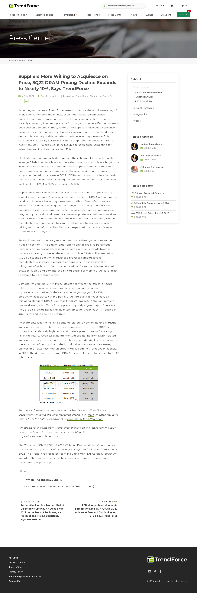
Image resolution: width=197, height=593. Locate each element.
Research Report (17, 15)
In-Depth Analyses (143, 108)
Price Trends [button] (93, 15)
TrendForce (56, 110)
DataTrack (184, 14)
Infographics (140, 114)
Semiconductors (50, 96)
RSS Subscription (144, 101)
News (134, 15)
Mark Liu (96, 96)
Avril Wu (70, 96)
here (91, 414)
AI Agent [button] (166, 15)
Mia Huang (83, 96)
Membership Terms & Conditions (25, 576)
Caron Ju (107, 96)
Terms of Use (15, 567)
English (159, 6)
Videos (136, 121)
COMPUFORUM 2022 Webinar (55, 486)
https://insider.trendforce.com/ (38, 436)
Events (149, 15)
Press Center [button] (115, 15)
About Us (13, 558)
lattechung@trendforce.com (85, 418)
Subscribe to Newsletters (148, 92)
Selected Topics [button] (44, 15)
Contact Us (14, 581)
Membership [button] (68, 15)
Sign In (183, 6)
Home (12, 60)
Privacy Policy (16, 572)
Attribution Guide (144, 96)
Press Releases (141, 87)
